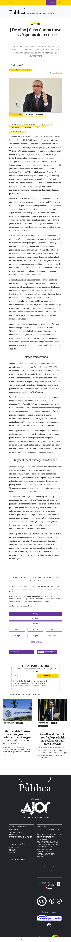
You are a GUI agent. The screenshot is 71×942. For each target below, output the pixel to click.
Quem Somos (14, 826)
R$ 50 (35, 630)
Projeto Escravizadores (47, 838)
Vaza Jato (41, 853)
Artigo (35, 24)
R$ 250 (17, 636)
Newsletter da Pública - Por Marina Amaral (31, 681)
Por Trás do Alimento (46, 851)
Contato (13, 831)
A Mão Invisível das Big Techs (49, 831)
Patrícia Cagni (57, 72)
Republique (14, 844)
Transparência (15, 829)
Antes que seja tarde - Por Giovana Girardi (30, 684)
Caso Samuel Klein (45, 843)
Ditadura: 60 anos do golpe (48, 841)
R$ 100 (53, 630)
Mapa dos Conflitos (45, 848)
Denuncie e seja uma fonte (20, 834)
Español (12, 849)
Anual (35, 623)
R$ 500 (35, 636)
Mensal (35, 619)
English (12, 847)
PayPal (15, 652)
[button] (11, 3)
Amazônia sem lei (44, 846)
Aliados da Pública (17, 856)
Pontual (35, 614)
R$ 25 (17, 630)
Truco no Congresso (34, 115)
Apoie (51, 3)
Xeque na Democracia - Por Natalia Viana (30, 686)
